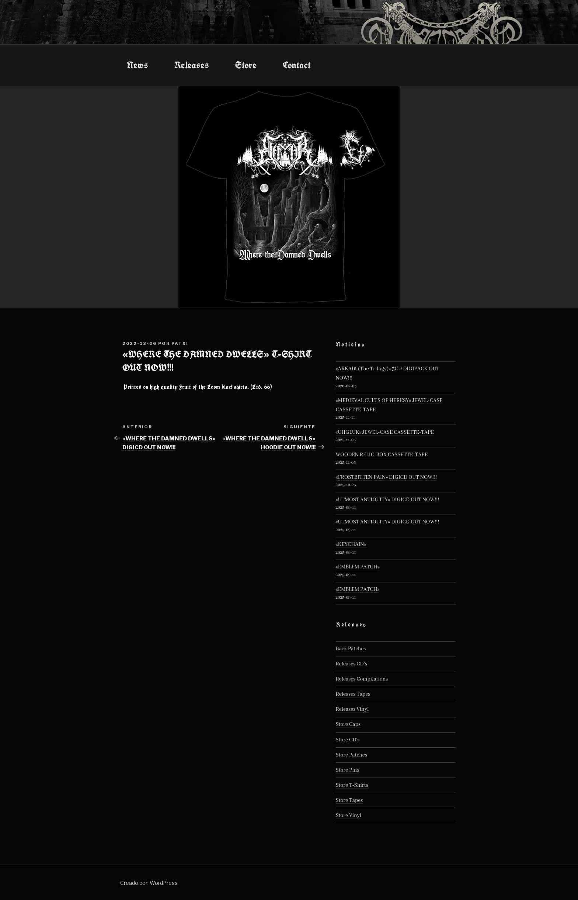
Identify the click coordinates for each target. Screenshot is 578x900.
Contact (297, 65)
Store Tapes (349, 800)
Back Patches (351, 648)
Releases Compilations (362, 679)
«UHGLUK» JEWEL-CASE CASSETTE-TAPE (385, 432)
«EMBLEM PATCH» (358, 567)
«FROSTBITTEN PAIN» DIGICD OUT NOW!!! (386, 477)
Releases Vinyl (352, 709)
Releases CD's (351, 664)
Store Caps (348, 724)
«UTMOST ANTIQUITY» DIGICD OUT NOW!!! (387, 499)
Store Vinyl (349, 815)
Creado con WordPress (149, 883)
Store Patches (351, 755)
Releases (191, 65)
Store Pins (347, 770)
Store (246, 65)
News (137, 65)
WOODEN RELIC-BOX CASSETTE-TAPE (382, 454)
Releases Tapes (353, 694)
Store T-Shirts (352, 785)
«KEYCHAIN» (351, 544)
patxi (179, 343)
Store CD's (348, 740)
